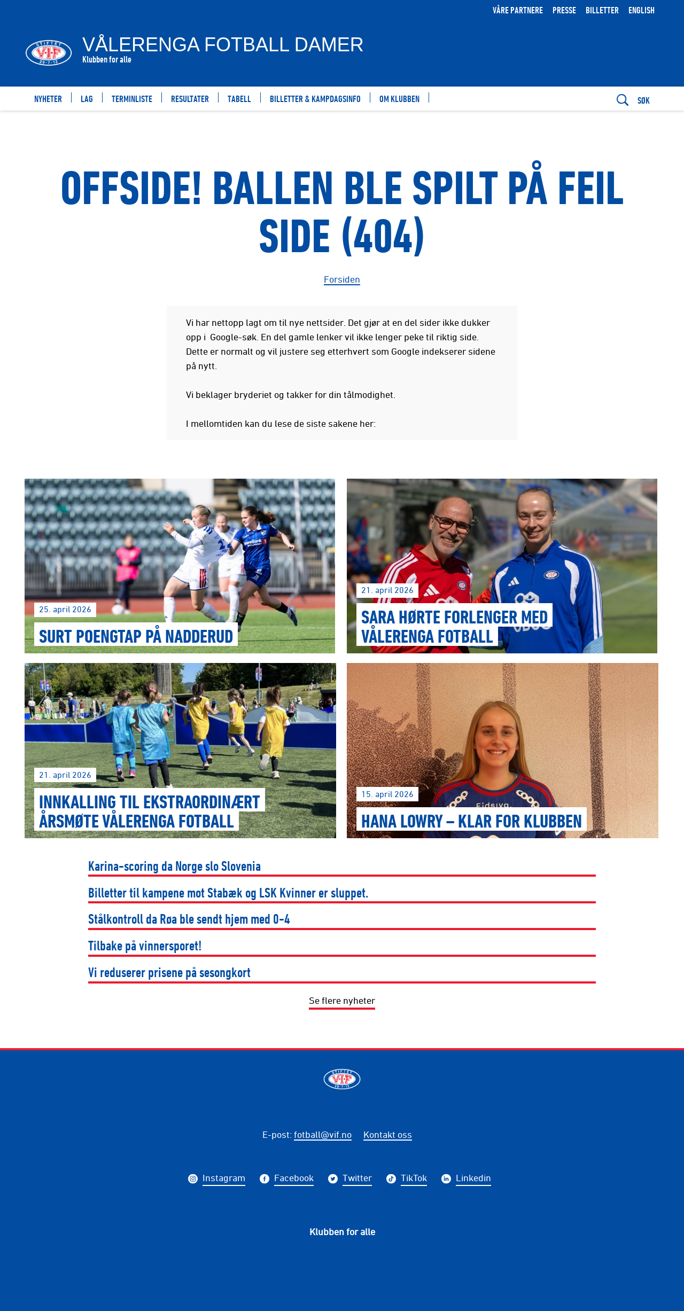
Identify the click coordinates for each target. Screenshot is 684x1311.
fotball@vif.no (323, 1134)
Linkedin (473, 1179)
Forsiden (342, 279)
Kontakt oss (387, 1134)
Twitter (357, 1179)
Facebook (294, 1179)
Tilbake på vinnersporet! (145, 945)
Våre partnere (518, 10)
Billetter (602, 10)
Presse (564, 10)
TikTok (414, 1179)
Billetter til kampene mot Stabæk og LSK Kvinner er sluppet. (228, 892)
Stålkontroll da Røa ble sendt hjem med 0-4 (189, 918)
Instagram (224, 1179)
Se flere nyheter (342, 1000)
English (641, 10)
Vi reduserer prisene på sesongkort (169, 972)
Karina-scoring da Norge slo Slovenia (174, 865)
